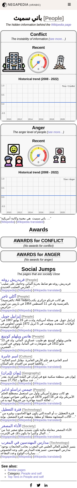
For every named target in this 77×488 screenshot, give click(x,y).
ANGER (52, 254)
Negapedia (8, 290)
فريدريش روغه (13, 280)
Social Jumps (39, 269)
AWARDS (23, 240)
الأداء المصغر (11, 426)
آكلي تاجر (8, 296)
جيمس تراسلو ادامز (16, 389)
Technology (31, 409)
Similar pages (17, 470)
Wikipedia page (61, 24)
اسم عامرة (9, 356)
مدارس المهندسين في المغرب (25, 442)
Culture (25, 356)
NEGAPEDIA (21, 5)
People (53, 18)
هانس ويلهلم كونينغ (16, 336)
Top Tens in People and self (26, 476)
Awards (38, 230)
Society (28, 426)
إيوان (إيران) (11, 373)
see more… (57, 38)
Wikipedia (7, 221)
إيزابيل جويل (11, 316)
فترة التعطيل (11, 409)
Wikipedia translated (30, 221)
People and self (31, 473)
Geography (31, 373)
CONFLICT (52, 240)
